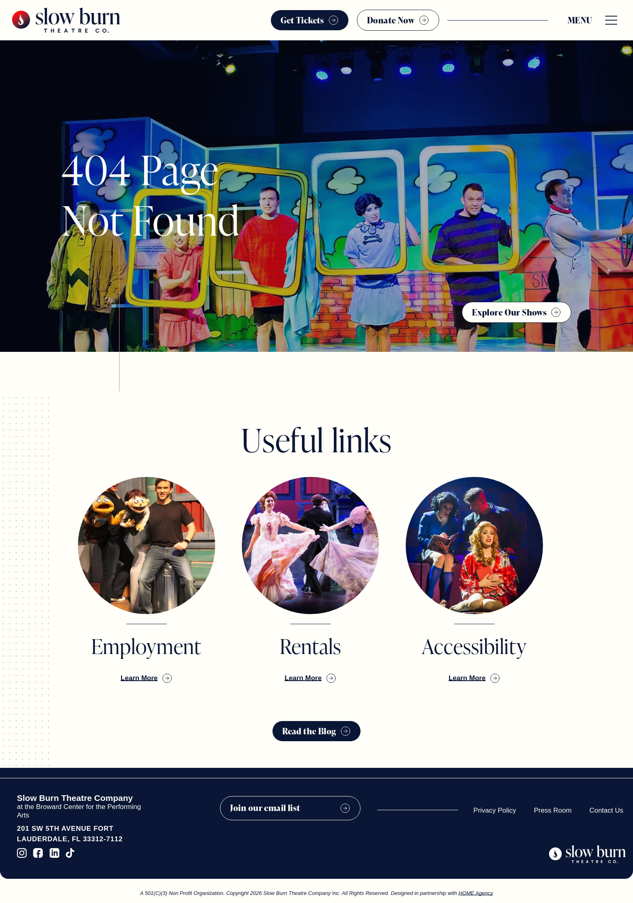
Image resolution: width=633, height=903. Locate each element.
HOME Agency (476, 893)
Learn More (139, 678)
